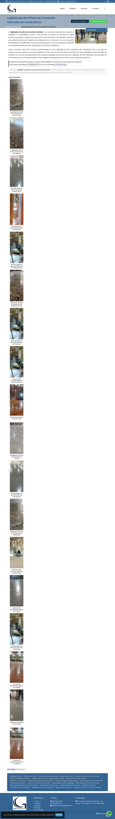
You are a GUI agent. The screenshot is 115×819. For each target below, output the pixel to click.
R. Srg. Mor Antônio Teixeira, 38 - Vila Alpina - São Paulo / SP (25, 1)
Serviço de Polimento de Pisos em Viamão (16, 685)
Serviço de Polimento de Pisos (20, 778)
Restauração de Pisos (56, 778)
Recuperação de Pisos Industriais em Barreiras (16, 189)
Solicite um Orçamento (80, 21)
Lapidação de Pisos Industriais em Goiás (16, 456)
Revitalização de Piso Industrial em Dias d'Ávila (17, 228)
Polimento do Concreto (18, 783)
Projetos (72, 8)
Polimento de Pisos (30, 776)
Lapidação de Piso (16, 776)
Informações (39, 810)
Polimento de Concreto (40, 778)
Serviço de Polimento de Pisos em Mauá (16, 762)
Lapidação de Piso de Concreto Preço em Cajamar (16, 151)
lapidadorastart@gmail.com (67, 1)
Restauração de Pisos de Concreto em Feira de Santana (16, 343)
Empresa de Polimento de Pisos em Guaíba (16, 609)
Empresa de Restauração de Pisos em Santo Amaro (16, 381)
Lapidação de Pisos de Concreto (43, 787)
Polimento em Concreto (18, 781)
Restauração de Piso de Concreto (91, 781)
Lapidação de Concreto (63, 787)
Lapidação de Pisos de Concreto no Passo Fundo (16, 113)
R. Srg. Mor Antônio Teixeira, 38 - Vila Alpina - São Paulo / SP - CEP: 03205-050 (90, 802)
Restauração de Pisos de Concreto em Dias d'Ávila (16, 266)
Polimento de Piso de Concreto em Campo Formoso (17, 304)
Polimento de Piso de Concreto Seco (87, 776)
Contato (95, 8)
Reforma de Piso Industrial (49, 785)
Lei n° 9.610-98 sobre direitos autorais (62, 72)
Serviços (84, 8)
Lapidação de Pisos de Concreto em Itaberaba (16, 533)
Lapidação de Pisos (88, 785)
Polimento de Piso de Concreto (76, 778)
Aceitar (59, 815)
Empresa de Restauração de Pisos (66, 781)
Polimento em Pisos (66, 776)
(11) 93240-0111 (51, 1)
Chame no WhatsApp (98, 21)
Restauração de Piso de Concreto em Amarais (17, 495)
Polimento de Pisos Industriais (48, 776)
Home (62, 8)
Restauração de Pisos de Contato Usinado (24, 785)
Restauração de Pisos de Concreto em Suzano (16, 647)
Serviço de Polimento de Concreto (39, 783)
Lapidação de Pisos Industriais (20, 787)
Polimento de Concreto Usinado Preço (41, 781)
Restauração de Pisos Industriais (63, 783)
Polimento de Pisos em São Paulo (16, 418)
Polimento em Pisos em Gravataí (16, 723)
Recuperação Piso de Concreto (70, 785)
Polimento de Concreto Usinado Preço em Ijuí (16, 571)
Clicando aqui (61, 64)
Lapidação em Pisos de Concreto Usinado (87, 787)
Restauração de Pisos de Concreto (87, 783)
